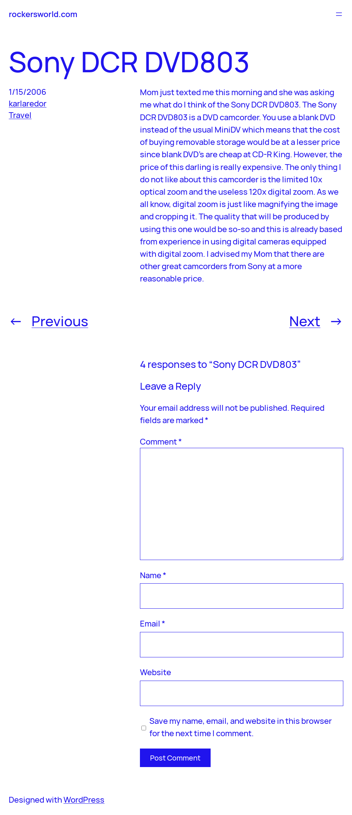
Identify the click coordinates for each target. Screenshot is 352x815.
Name (153, 575)
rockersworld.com (43, 14)
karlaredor (27, 103)
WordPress (83, 799)
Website (155, 672)
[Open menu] (339, 14)
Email (152, 623)
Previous (60, 321)
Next (304, 321)
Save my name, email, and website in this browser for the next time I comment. (240, 727)
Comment (161, 441)
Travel (20, 115)
